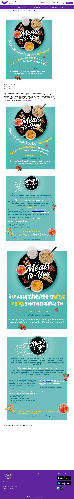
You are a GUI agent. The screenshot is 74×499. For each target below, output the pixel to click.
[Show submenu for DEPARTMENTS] (36, 7)
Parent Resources (51, 7)
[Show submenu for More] (61, 7)
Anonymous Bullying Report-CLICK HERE (40, 473)
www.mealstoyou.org (25, 100)
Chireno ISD (16, 10)
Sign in (69, 2)
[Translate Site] (55, 3)
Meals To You (31, 10)
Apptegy (40, 497)
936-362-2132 (6, 490)
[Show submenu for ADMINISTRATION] (21, 7)
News (23, 10)
